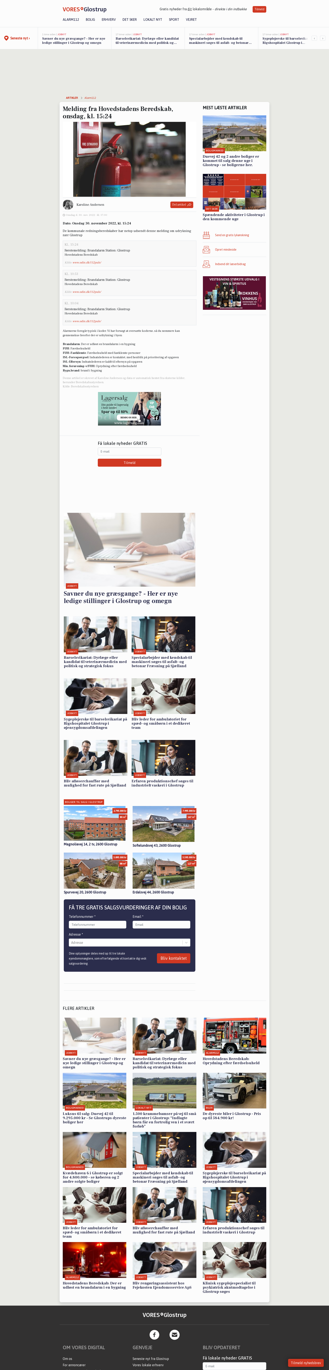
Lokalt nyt (153, 19)
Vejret (191, 19)
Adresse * (76, 934)
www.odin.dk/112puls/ (87, 262)
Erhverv (109, 19)
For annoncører (74, 1365)
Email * (138, 916)
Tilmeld (259, 9)
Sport (174, 19)
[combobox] (71, 942)
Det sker (130, 19)
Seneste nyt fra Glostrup (151, 1359)
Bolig (90, 19)
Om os (67, 1359)
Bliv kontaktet (174, 958)
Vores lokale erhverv (148, 1365)
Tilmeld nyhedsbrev (306, 1363)
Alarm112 (71, 19)
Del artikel (181, 205)
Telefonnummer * (82, 916)
